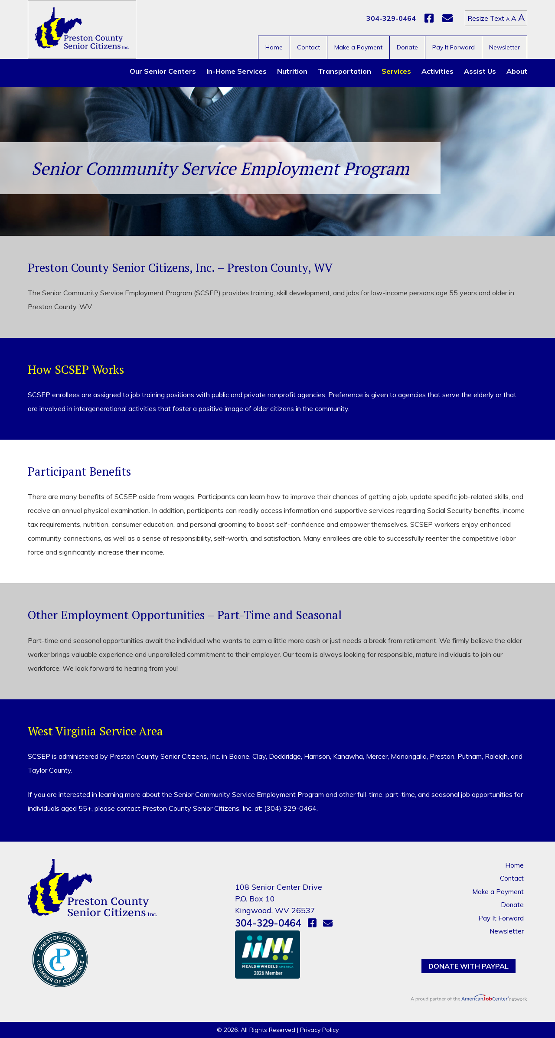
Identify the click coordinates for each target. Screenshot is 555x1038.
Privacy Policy (319, 1030)
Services (396, 71)
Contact (308, 47)
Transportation (344, 71)
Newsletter (504, 47)
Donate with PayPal (468, 966)
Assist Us (480, 71)
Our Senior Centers (163, 71)
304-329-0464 (391, 18)
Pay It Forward (453, 47)
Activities (437, 71)
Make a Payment (358, 47)
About (516, 71)
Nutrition (292, 71)
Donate (407, 47)
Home (274, 47)
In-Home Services (236, 71)
